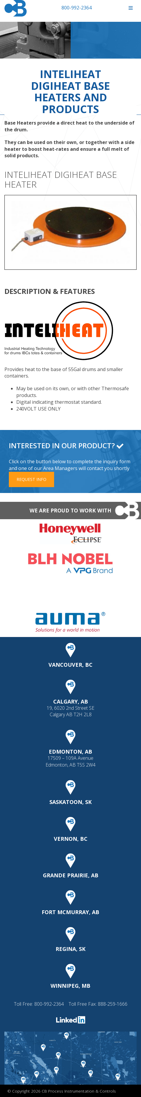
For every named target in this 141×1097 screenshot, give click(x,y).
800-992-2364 (76, 7)
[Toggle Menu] (130, 8)
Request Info (31, 479)
